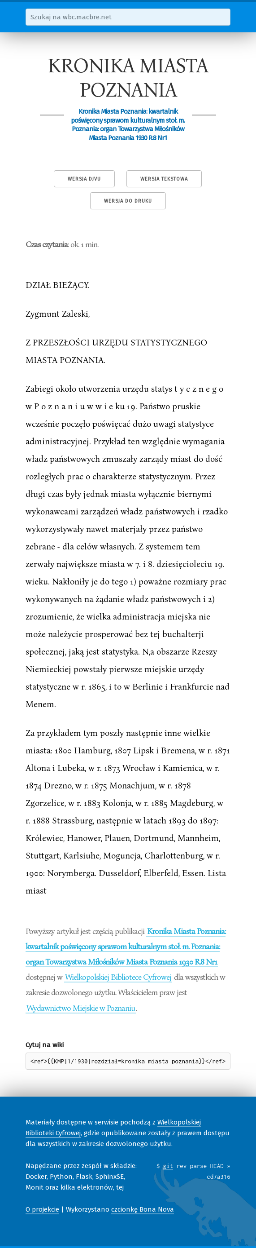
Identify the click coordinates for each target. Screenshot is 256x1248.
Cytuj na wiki (45, 1045)
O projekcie (42, 1209)
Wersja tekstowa (164, 179)
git (168, 1165)
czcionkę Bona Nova (142, 1209)
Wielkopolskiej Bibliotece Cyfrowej (118, 977)
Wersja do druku (128, 201)
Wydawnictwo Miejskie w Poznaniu (80, 1008)
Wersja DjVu (84, 179)
